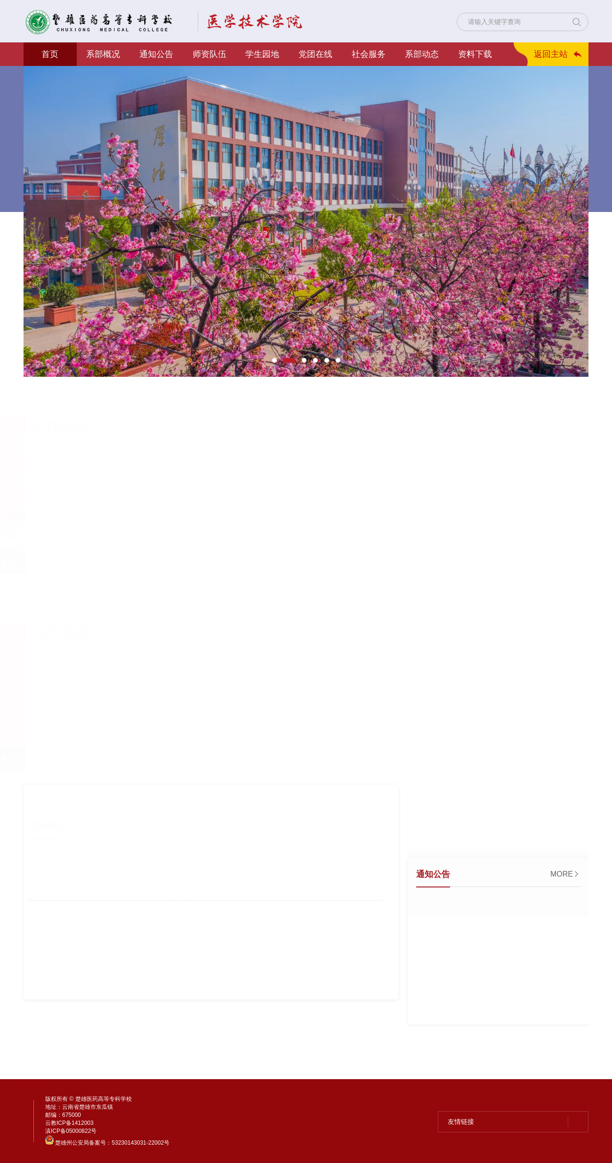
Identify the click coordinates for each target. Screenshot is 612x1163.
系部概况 (103, 54)
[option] (306, 221)
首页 (49, 54)
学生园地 (262, 54)
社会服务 (369, 54)
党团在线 (315, 54)
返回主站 (551, 54)
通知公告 (156, 54)
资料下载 (475, 54)
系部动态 (422, 54)
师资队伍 (209, 54)
